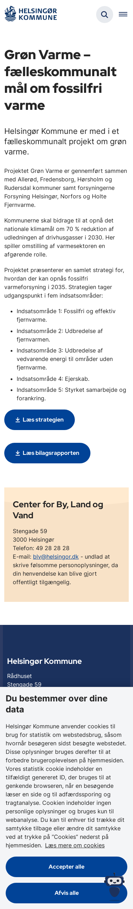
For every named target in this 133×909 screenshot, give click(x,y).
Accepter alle (66, 866)
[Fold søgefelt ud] (104, 14)
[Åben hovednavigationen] (126, 14)
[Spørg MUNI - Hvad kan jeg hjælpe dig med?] (114, 887)
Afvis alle (67, 893)
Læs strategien (43, 419)
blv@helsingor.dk (56, 556)
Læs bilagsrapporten (51, 453)
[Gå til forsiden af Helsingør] (30, 15)
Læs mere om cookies (75, 845)
